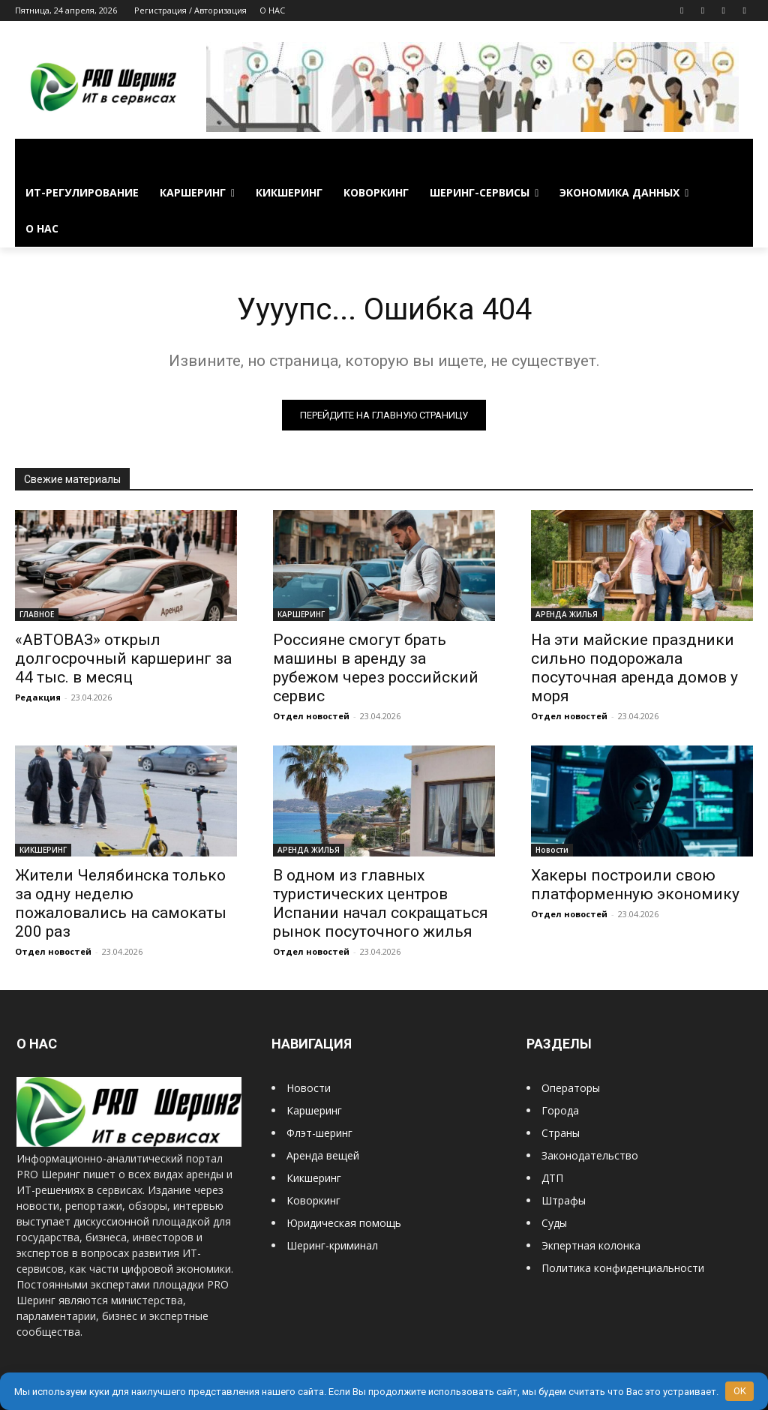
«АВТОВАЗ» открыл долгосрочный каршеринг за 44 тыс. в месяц (123, 658)
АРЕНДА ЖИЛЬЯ (567, 614)
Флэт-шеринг (319, 1133)
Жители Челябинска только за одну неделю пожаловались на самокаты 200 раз (120, 903)
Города (560, 1110)
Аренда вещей (322, 1155)
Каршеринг (314, 1110)
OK (740, 1390)
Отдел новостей (311, 716)
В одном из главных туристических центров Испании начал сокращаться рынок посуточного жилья (380, 903)
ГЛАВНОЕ (37, 614)
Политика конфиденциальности (623, 1268)
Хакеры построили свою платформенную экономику (635, 884)
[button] (735, 157)
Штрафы (564, 1200)
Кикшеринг (313, 1178)
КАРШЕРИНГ (301, 614)
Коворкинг (313, 1200)
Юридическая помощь (343, 1223)
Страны (561, 1133)
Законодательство (590, 1155)
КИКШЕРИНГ (43, 849)
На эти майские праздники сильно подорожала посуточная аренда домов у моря (634, 668)
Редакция (38, 697)
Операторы (571, 1088)
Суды (554, 1223)
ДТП (552, 1178)
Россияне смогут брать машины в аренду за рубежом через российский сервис (375, 668)
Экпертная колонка (591, 1245)
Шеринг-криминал (332, 1245)
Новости (552, 849)
